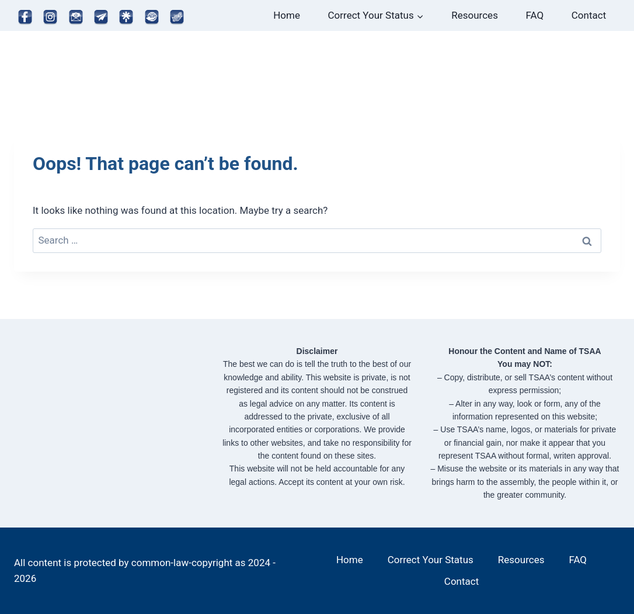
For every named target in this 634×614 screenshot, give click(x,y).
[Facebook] (25, 17)
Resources (474, 15)
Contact (589, 15)
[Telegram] (101, 17)
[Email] (76, 17)
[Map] (177, 17)
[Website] (152, 17)
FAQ (535, 15)
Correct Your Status (430, 560)
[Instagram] (50, 17)
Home (286, 15)
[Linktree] (127, 17)
